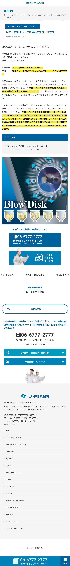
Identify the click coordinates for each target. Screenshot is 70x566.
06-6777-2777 (37, 335)
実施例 (8, 479)
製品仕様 (9, 458)
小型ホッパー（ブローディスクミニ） (23, 26)
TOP (7, 430)
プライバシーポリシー (14, 528)
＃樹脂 (8, 36)
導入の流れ (10, 451)
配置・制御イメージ (13, 472)
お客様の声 (10, 486)
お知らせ (9, 493)
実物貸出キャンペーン (14, 507)
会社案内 (9, 514)
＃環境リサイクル (19, 36)
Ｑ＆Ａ (8, 465)
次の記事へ (61, 274)
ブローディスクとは (13, 437)
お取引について (12, 521)
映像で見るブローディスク (16, 444)
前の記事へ (8, 274)
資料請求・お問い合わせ (15, 500)
